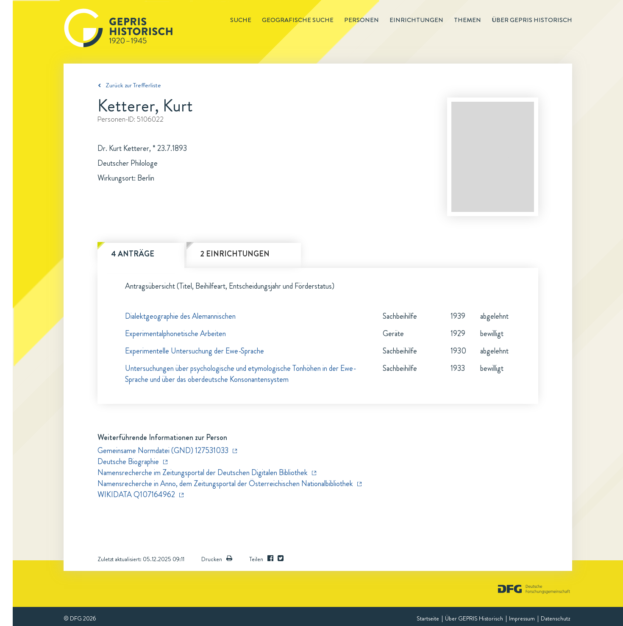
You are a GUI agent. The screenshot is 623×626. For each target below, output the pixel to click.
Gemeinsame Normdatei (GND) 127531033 (162, 450)
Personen (361, 20)
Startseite (428, 618)
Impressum (522, 618)
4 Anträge (132, 253)
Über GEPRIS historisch (532, 20)
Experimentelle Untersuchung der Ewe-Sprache (194, 350)
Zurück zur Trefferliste (133, 85)
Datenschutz (555, 618)
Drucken (216, 559)
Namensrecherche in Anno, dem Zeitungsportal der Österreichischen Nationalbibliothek (225, 483)
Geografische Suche (298, 20)
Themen (467, 20)
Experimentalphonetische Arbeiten (175, 333)
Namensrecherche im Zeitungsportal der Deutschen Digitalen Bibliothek (202, 472)
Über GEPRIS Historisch (474, 618)
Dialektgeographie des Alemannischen (180, 316)
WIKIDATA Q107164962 (136, 494)
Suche (240, 20)
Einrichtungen (416, 20)
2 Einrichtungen (235, 253)
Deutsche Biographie (128, 461)
